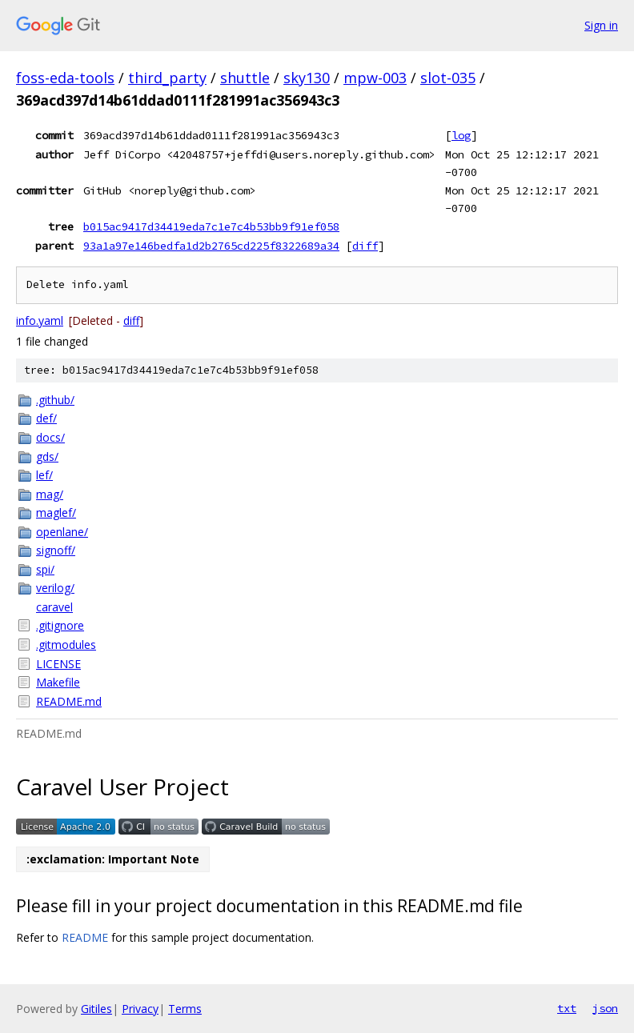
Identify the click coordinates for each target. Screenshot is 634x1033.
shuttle (245, 77)
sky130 (306, 77)
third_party (167, 77)
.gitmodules (66, 644)
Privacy (140, 1008)
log (461, 135)
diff (365, 245)
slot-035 (448, 77)
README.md (69, 701)
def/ (46, 418)
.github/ (55, 399)
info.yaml (39, 320)
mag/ (49, 494)
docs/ (50, 437)
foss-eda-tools (65, 77)
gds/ (47, 456)
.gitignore (60, 625)
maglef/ (56, 512)
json (605, 1008)
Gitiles (96, 1008)
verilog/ (55, 587)
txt (566, 1008)
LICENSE (58, 663)
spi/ (45, 569)
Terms (185, 1008)
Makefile (58, 682)
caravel (54, 607)
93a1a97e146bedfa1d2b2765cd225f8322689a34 (211, 245)
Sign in (601, 25)
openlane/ (62, 531)
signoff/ (55, 550)
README (85, 937)
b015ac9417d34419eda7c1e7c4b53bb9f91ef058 (211, 226)
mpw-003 (375, 77)
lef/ (44, 474)
